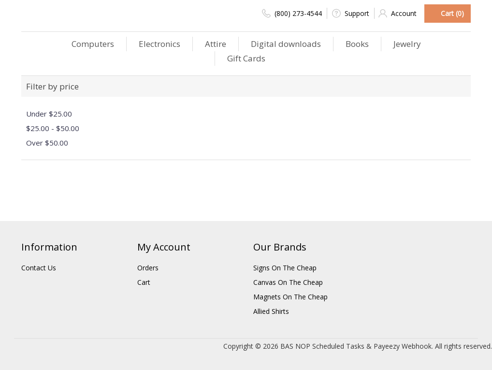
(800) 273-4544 (292, 13)
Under (49, 113)
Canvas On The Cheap (288, 282)
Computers (93, 43)
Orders (148, 267)
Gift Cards (246, 58)
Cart (143, 282)
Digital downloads (286, 43)
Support (350, 13)
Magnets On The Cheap (290, 296)
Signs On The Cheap (285, 267)
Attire (215, 43)
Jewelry (407, 43)
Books (357, 43)
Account (397, 13)
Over (47, 143)
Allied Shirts (271, 311)
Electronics (159, 43)
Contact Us (38, 267)
